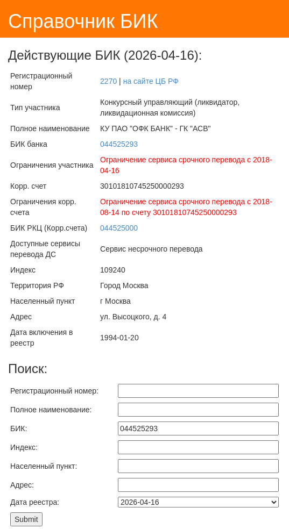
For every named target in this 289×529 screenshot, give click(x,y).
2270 (108, 81)
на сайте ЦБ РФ (151, 81)
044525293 (119, 144)
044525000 (119, 228)
